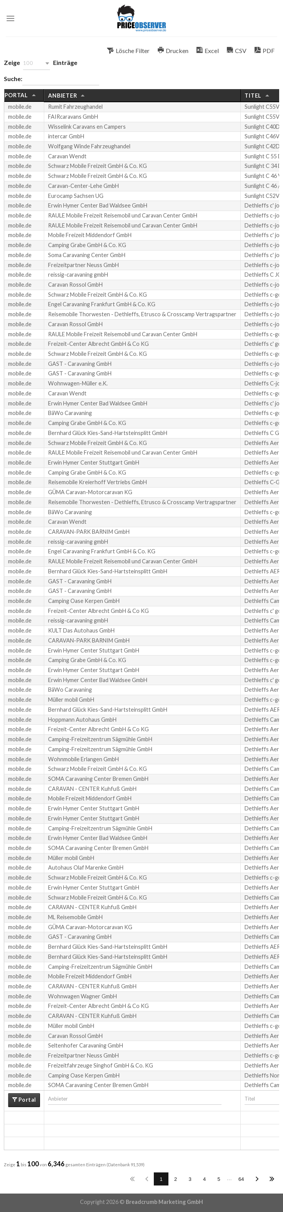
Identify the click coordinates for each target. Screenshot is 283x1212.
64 (241, 1179)
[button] (36, 63)
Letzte (271, 1179)
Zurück (147, 1179)
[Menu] (10, 18)
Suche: (51, 79)
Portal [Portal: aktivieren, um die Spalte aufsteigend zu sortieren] (16, 95)
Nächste (257, 1179)
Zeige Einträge (40, 63)
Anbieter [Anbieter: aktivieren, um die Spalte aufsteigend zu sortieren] (62, 95)
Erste (132, 1179)
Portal (26, 1099)
